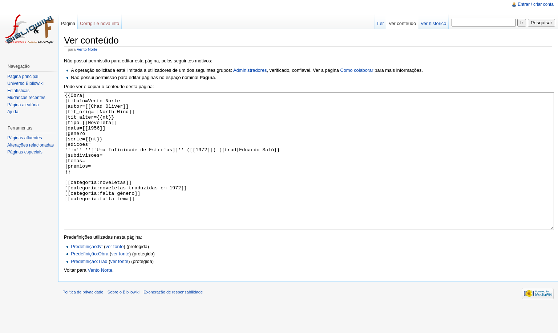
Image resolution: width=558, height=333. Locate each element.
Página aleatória (23, 104)
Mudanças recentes (26, 97)
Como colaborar (356, 70)
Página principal (22, 76)
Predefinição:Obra (89, 281)
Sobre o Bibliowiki (124, 319)
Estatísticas (18, 90)
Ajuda (13, 111)
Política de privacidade (83, 319)
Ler (380, 23)
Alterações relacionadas (30, 145)
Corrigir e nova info (99, 23)
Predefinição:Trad (89, 288)
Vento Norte (87, 49)
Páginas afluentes (24, 137)
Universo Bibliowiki (25, 83)
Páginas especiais (25, 152)
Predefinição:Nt (87, 273)
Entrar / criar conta (536, 4)
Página (68, 23)
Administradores (250, 70)
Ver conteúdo (402, 23)
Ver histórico (433, 23)
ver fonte (115, 273)
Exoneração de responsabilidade (173, 319)
